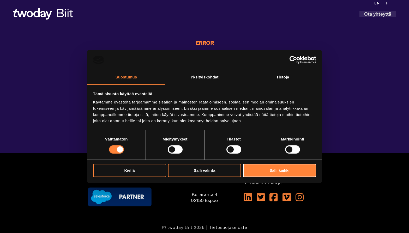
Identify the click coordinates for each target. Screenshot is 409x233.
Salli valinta (204, 170)
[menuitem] (378, 4)
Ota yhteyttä (377, 14)
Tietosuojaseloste (228, 227)
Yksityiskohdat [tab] (204, 77)
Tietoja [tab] (282, 77)
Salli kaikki (279, 170)
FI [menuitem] (388, 3)
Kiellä (129, 170)
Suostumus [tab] (126, 77)
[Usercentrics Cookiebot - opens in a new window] (293, 60)
